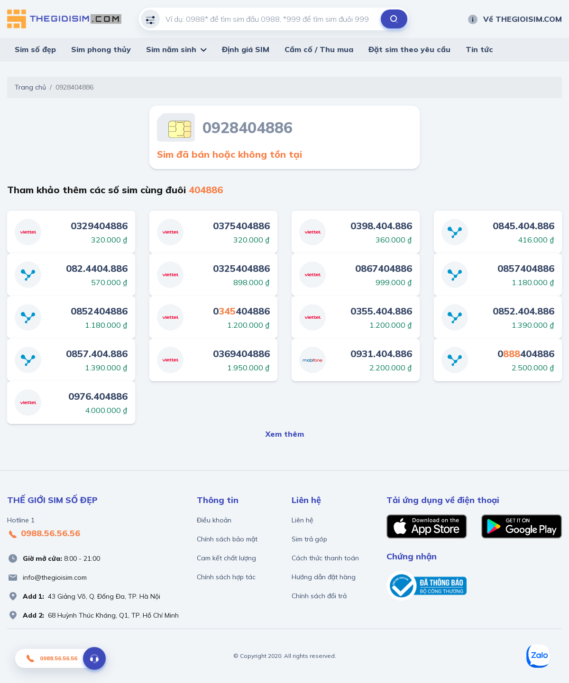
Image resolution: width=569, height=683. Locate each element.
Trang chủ (30, 87)
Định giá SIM (245, 49)
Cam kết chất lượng (226, 558)
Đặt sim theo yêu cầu (409, 49)
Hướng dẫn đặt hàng (324, 577)
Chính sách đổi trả (319, 596)
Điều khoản (214, 520)
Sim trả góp (309, 539)
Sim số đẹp (35, 49)
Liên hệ (302, 520)
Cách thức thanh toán (325, 558)
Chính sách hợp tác (226, 577)
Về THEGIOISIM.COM (514, 19)
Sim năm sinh (171, 49)
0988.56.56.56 (43, 534)
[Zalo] (538, 656)
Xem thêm (285, 434)
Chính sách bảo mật (227, 539)
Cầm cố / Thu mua (318, 49)
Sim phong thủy (101, 49)
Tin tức (479, 49)
